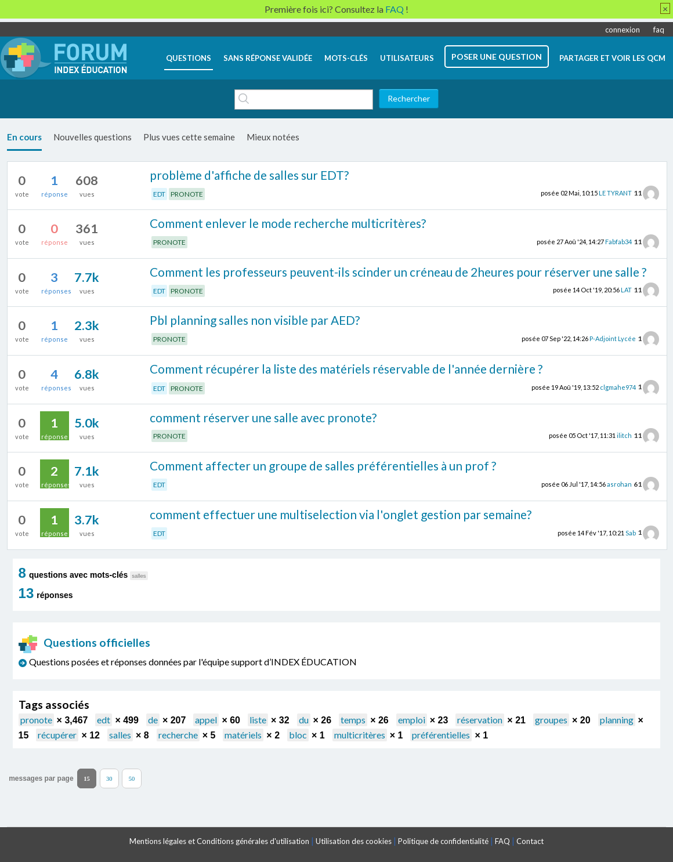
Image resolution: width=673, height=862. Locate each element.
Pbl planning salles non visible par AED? (255, 320)
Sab (630, 532)
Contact (530, 841)
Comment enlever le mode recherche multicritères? (288, 223)
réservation (479, 719)
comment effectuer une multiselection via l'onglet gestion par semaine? (340, 514)
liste (257, 719)
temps (353, 719)
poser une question (496, 56)
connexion (622, 29)
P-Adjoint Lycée (612, 338)
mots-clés (346, 58)
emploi (411, 719)
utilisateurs (407, 58)
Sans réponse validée (267, 58)
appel (206, 719)
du (304, 719)
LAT (626, 290)
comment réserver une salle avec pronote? (263, 417)
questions (188, 58)
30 (109, 779)
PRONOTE (187, 194)
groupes (551, 719)
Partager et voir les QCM (612, 58)
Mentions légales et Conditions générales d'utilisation (219, 841)
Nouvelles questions (92, 137)
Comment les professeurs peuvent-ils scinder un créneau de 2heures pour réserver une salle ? (398, 272)
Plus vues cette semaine (189, 137)
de (153, 719)
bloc (298, 734)
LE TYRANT (615, 193)
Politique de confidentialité (443, 841)
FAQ (502, 841)
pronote (36, 719)
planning (617, 719)
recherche (178, 734)
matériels (243, 734)
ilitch (624, 435)
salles (120, 734)
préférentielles (441, 734)
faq (658, 29)
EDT (159, 194)
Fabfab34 (618, 241)
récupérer (57, 734)
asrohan (619, 484)
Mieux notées (273, 137)
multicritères (359, 734)
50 (132, 779)
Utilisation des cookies (354, 841)
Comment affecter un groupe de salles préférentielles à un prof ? (323, 465)
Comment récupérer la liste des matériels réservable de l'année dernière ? (346, 368)
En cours (24, 137)
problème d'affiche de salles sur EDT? (249, 175)
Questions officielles (85, 642)
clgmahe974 (618, 386)
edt (103, 719)
